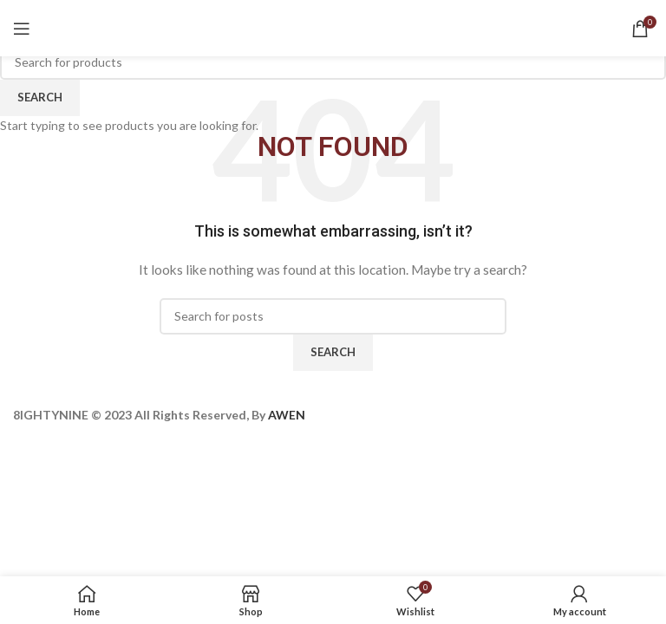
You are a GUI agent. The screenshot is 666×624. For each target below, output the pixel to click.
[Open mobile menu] (21, 28)
